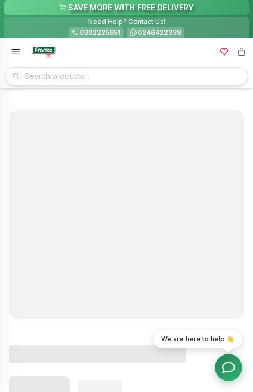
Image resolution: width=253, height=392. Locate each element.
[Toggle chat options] (228, 367)
